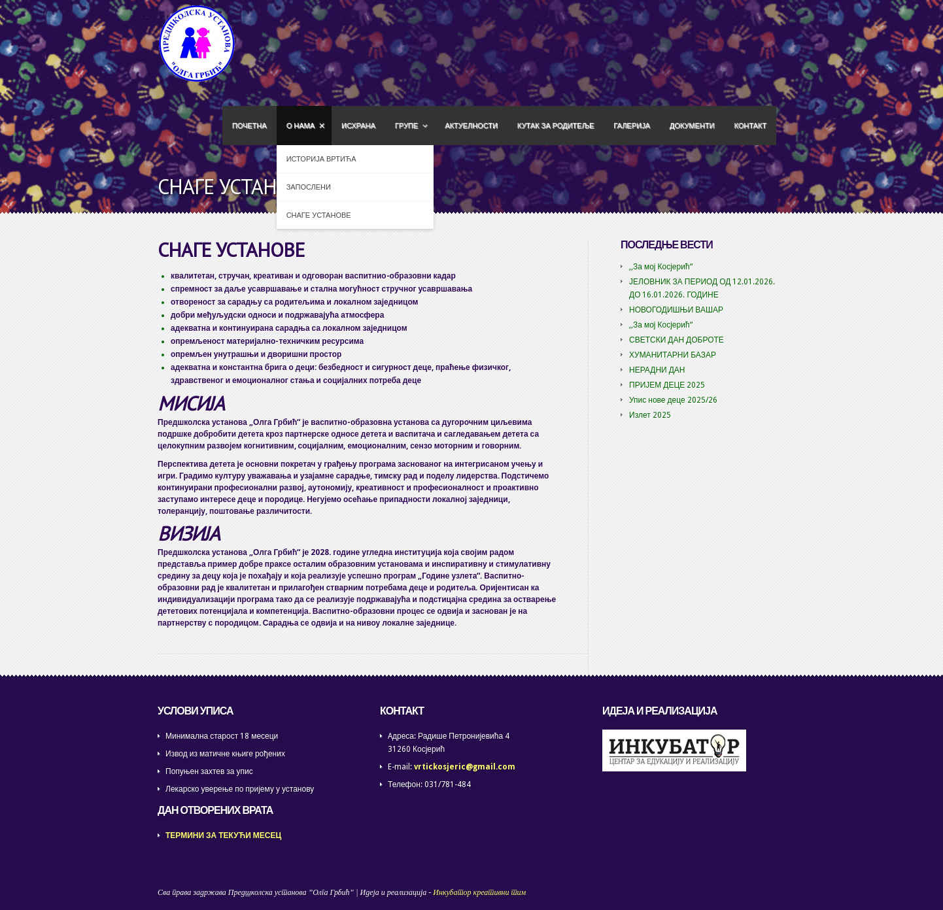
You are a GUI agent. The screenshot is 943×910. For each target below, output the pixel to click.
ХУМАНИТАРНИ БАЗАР (672, 355)
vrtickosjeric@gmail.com (464, 766)
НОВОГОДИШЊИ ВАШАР (676, 309)
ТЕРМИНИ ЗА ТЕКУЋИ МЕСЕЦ (223, 835)
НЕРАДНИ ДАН (657, 370)
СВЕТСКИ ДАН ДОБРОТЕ (676, 340)
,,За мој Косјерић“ (661, 266)
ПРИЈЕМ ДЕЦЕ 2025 (667, 385)
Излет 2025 (650, 415)
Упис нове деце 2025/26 (673, 400)
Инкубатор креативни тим (479, 892)
